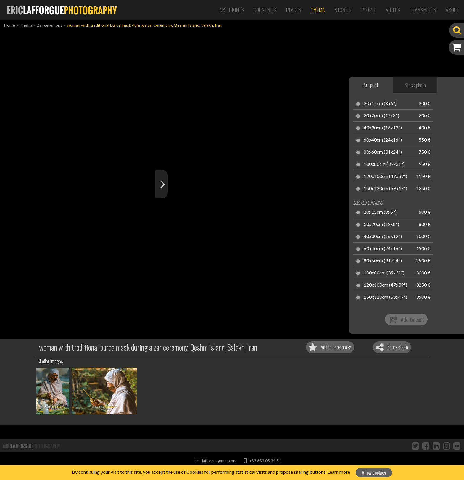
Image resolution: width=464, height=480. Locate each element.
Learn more (338, 472)
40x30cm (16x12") (383, 128)
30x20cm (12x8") (381, 115)
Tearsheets (423, 10)
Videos (393, 10)
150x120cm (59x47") (385, 188)
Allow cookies (374, 472)
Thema (318, 10)
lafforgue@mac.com (215, 460)
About (452, 10)
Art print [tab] (370, 85)
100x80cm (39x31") (384, 164)
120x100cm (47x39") (385, 176)
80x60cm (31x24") (383, 152)
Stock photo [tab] (415, 85)
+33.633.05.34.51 (262, 460)
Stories (343, 10)
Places (293, 10)
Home (9, 25)
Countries (265, 10)
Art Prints (231, 10)
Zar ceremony (49, 25)
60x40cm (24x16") (383, 140)
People (368, 10)
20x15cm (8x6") (380, 103)
